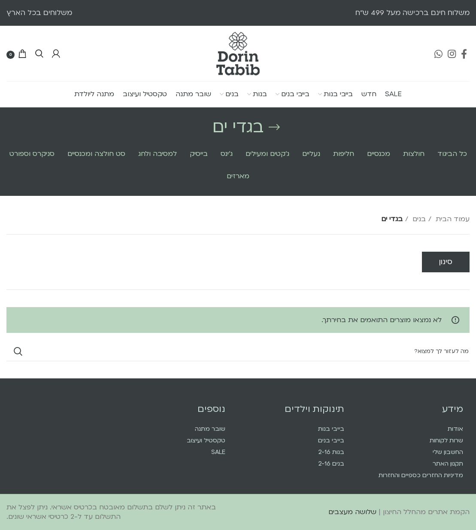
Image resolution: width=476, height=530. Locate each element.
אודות (455, 429)
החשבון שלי (448, 452)
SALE (218, 452)
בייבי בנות (331, 429)
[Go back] (274, 127)
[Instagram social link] (451, 53)
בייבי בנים (331, 440)
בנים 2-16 (331, 464)
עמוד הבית (452, 219)
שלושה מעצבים (352, 512)
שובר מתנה (210, 429)
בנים (418, 219)
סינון (445, 262)
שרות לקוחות (446, 440)
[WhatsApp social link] (438, 53)
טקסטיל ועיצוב (206, 440)
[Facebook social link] (464, 53)
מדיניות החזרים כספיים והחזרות (421, 475)
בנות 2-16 (331, 452)
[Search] (39, 53)
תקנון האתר (448, 464)
